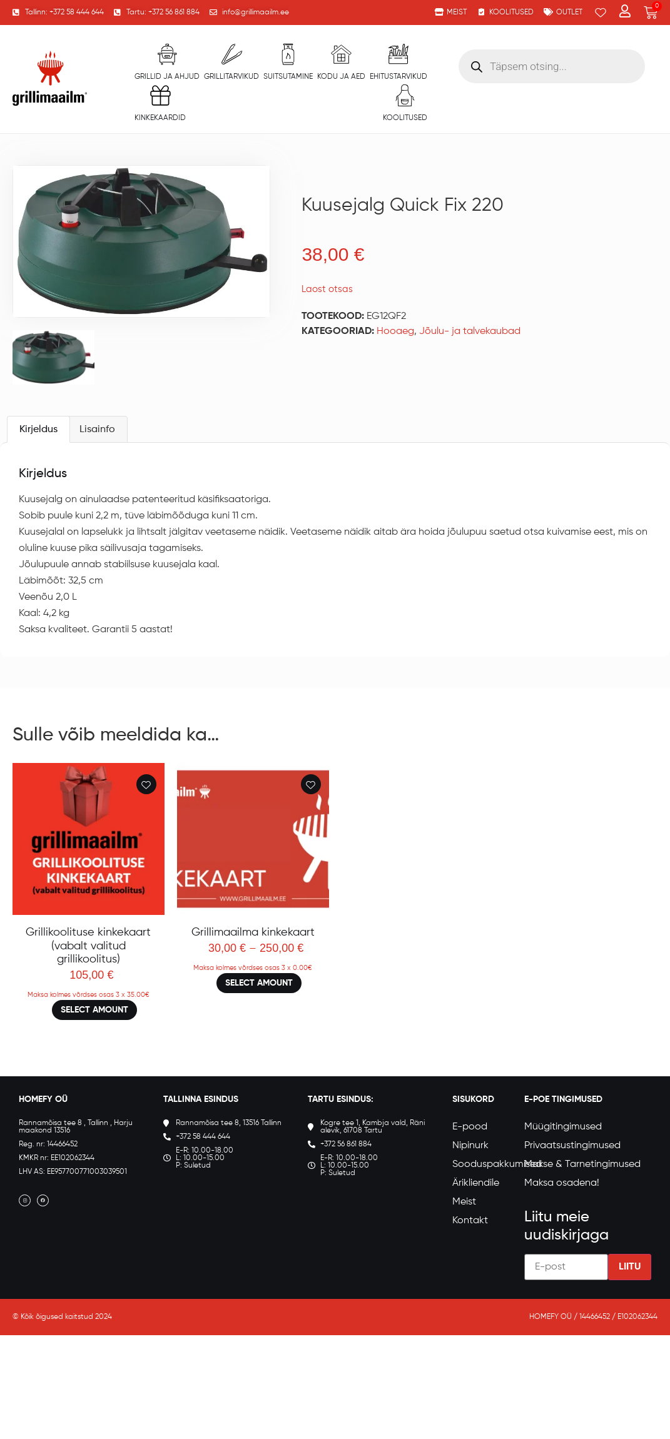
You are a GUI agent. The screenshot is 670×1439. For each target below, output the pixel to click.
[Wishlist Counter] (600, 12)
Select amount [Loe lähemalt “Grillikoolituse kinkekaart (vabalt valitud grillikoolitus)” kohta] (94, 1039)
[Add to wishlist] (146, 814)
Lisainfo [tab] (97, 459)
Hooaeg (395, 331)
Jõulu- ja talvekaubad (469, 331)
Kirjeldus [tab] (38, 459)
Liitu (630, 1296)
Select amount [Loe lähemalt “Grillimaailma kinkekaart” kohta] (259, 1012)
